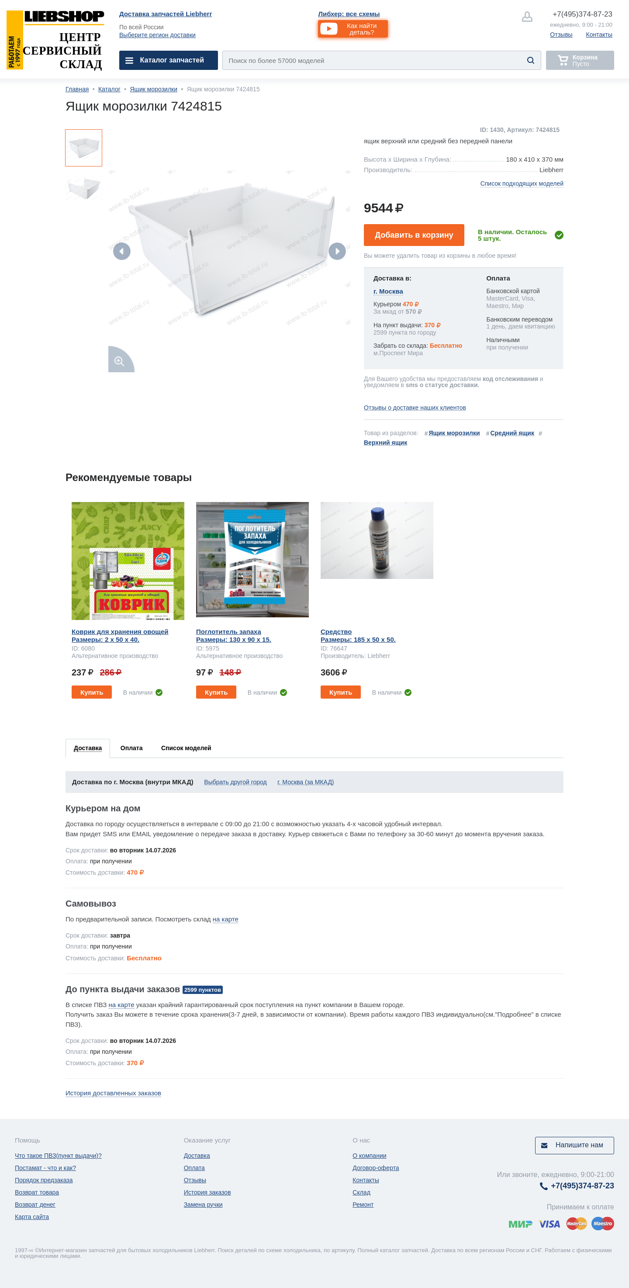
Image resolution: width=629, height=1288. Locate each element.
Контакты (599, 34)
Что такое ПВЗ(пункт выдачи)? (58, 1155)
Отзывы (561, 34)
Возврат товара (37, 1192)
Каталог (109, 89)
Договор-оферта (376, 1167)
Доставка (197, 1155)
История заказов (207, 1192)
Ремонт (363, 1204)
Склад (361, 1192)
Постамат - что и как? (45, 1167)
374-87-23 (582, 14)
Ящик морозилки (153, 89)
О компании (369, 1155)
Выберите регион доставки (157, 34)
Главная (77, 89)
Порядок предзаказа (44, 1180)
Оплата (194, 1167)
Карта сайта (32, 1216)
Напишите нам (579, 1145)
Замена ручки (203, 1204)
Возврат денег (35, 1204)
